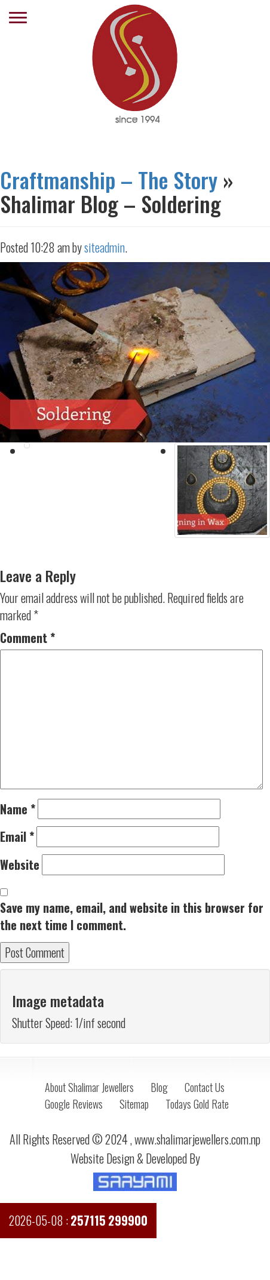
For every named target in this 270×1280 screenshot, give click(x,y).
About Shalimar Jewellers (89, 1087)
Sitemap (134, 1104)
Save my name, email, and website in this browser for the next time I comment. (131, 916)
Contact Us (205, 1087)
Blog (159, 1087)
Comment (27, 638)
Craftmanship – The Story (108, 179)
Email (17, 836)
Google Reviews (74, 1104)
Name (17, 809)
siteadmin (104, 247)
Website (19, 864)
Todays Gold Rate (197, 1104)
